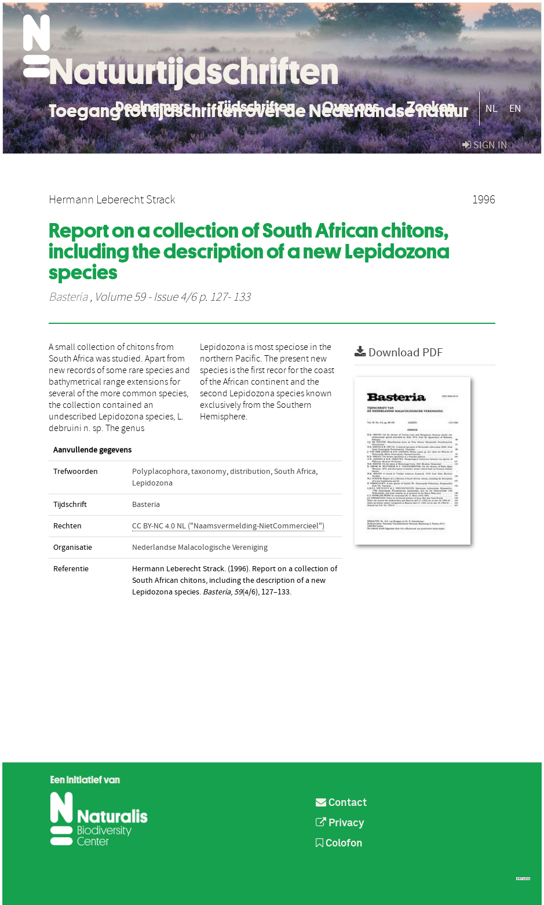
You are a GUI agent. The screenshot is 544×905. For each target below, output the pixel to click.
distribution (250, 471)
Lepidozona (152, 483)
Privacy (340, 823)
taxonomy (209, 471)
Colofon (339, 843)
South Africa (295, 471)
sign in (485, 145)
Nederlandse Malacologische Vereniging (200, 547)
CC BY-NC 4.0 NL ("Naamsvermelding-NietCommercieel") (228, 526)
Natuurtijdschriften (194, 71)
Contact (341, 803)
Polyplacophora (160, 471)
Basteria (68, 297)
